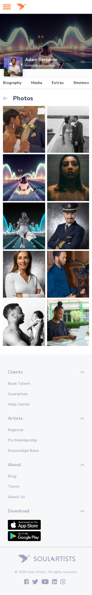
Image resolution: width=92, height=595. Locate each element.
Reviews (81, 82)
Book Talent (19, 383)
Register (16, 429)
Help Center (19, 404)
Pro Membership (22, 440)
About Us (16, 496)
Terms (14, 486)
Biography (12, 82)
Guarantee (17, 393)
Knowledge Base (23, 450)
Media (36, 82)
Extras (58, 82)
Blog (12, 476)
